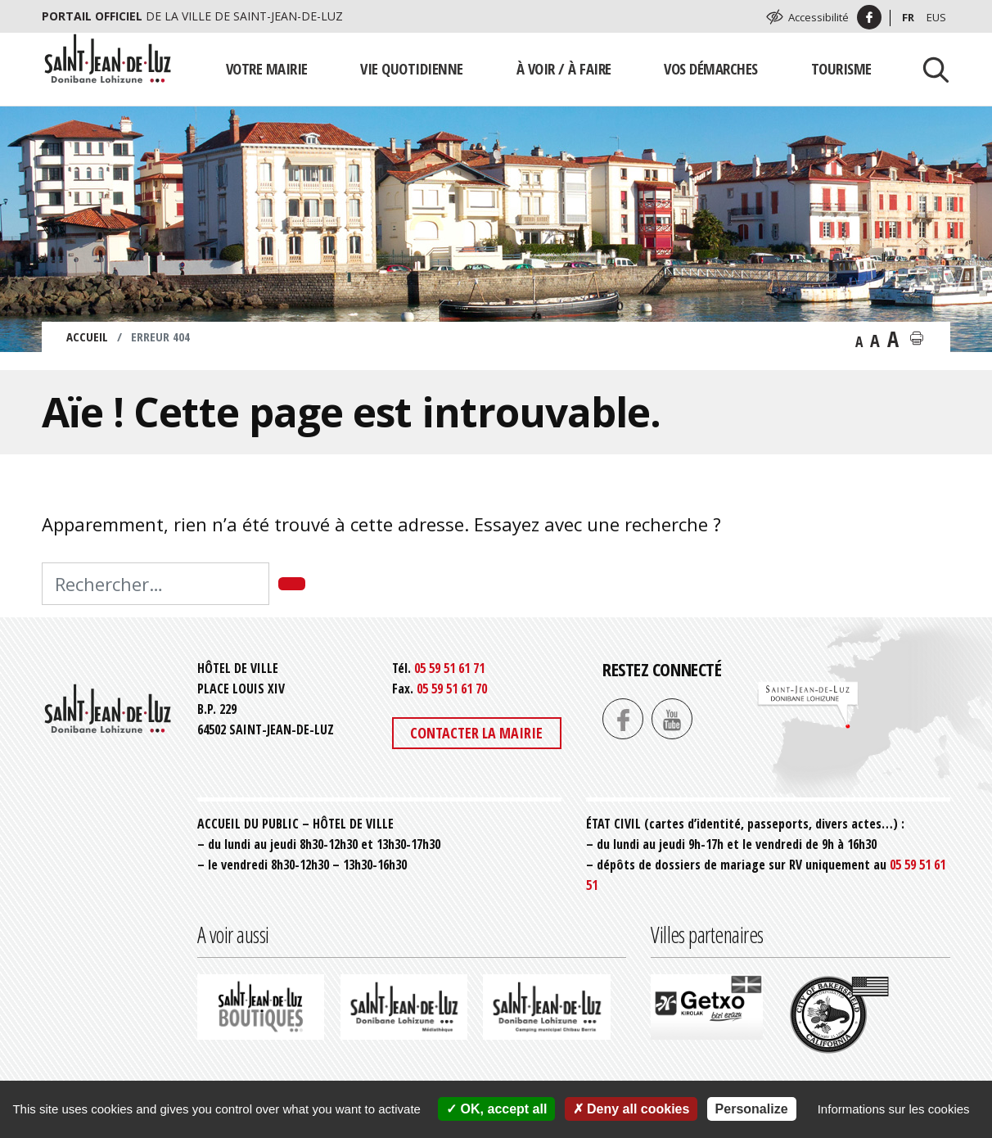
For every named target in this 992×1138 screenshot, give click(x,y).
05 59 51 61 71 (449, 668)
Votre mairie (267, 68)
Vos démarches (711, 68)
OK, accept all (496, 1109)
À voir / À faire (563, 68)
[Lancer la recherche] (929, 69)
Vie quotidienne (411, 68)
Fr (908, 17)
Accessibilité (818, 17)
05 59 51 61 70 (452, 689)
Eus (936, 17)
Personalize (751, 1109)
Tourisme (841, 68)
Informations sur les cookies (894, 1109)
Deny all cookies (631, 1109)
